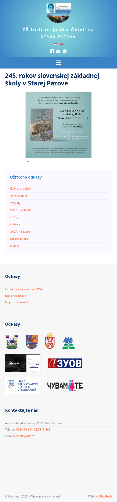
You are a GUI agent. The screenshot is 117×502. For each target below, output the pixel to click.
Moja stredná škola (17, 302)
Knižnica (15, 224)
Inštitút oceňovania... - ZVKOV (24, 289)
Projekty (15, 203)
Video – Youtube (20, 210)
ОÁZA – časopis (20, 231)
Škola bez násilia (15, 295)
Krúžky (14, 217)
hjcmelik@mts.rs (23, 436)
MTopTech (105, 496)
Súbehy (14, 245)
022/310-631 (24, 429)
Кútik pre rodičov (20, 188)
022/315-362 (42, 429)
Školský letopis (19, 238)
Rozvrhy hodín (19, 195)
